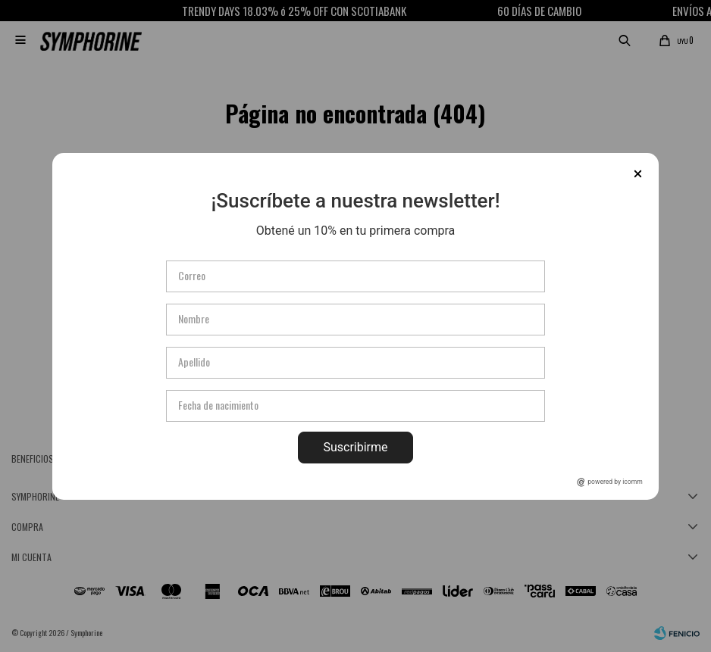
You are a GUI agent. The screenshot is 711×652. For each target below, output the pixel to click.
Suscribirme (355, 447)
